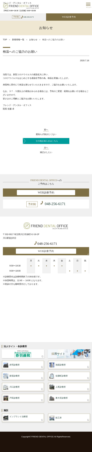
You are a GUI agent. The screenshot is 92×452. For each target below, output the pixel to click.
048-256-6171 (45, 243)
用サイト (58, 353)
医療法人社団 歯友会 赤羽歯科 (23, 353)
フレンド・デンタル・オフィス (17, 3)
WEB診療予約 (69, 17)
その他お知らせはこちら (47, 141)
